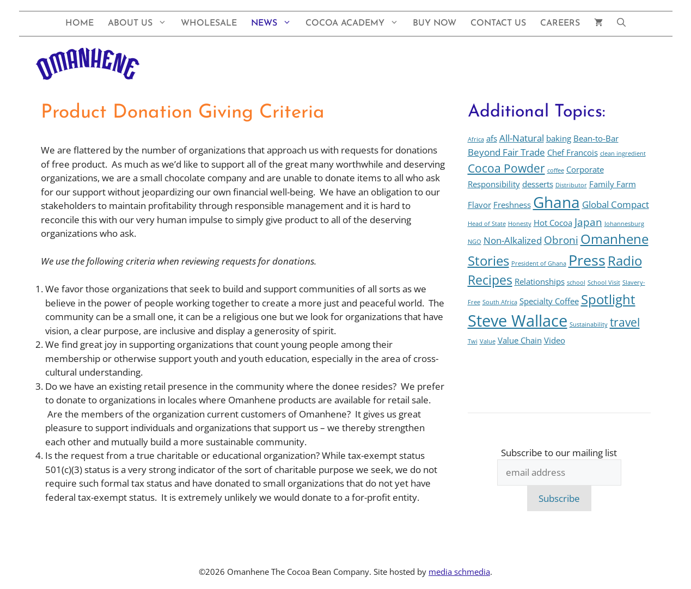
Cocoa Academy (355, 23)
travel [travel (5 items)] (625, 322)
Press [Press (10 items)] (587, 260)
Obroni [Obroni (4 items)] (561, 239)
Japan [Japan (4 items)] (588, 221)
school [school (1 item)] (576, 282)
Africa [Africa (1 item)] (476, 139)
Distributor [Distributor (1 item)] (571, 185)
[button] (621, 23)
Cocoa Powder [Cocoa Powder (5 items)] (506, 168)
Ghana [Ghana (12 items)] (556, 202)
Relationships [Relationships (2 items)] (540, 281)
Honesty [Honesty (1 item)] (519, 224)
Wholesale (209, 23)
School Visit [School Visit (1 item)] (604, 282)
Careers (560, 23)
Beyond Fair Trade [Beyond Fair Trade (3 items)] (506, 152)
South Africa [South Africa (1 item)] (499, 302)
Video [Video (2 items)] (554, 340)
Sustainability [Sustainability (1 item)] (589, 324)
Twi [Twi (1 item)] (473, 341)
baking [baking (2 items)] (558, 138)
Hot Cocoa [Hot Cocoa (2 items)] (553, 222)
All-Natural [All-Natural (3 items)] (521, 138)
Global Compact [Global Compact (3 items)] (615, 204)
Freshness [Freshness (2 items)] (512, 204)
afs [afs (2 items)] (491, 138)
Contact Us (498, 23)
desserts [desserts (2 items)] (537, 184)
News (274, 23)
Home (79, 23)
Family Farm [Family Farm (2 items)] (612, 184)
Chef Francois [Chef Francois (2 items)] (572, 152)
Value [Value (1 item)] (488, 341)
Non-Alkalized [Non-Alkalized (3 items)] (513, 240)
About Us (141, 23)
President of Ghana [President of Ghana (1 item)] (538, 263)
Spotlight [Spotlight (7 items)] (608, 299)
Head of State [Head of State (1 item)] (487, 224)
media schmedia (459, 571)
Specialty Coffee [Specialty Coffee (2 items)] (549, 301)
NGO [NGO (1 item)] (474, 242)
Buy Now (434, 23)
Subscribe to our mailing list (559, 452)
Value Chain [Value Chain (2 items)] (520, 340)
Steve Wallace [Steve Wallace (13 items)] (517, 321)
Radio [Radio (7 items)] (625, 260)
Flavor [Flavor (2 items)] (479, 204)
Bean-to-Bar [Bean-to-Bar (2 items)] (596, 138)
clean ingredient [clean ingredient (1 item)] (623, 153)
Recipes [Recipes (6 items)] (490, 280)
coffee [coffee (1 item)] (555, 170)
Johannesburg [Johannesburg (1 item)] (624, 224)
